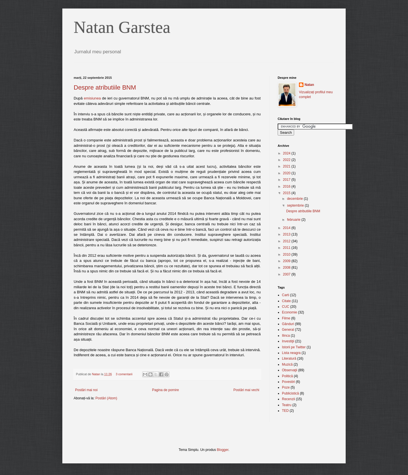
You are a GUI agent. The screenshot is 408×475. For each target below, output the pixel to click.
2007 (287, 274)
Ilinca (286, 336)
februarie (294, 220)
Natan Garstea (122, 27)
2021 (287, 166)
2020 (287, 173)
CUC (285, 307)
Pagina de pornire (165, 390)
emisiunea (92, 98)
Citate (286, 301)
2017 (287, 180)
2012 (287, 241)
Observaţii (289, 370)
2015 (287, 193)
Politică (287, 376)
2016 (287, 186)
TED (285, 411)
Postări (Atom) (106, 398)
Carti (285, 295)
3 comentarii (124, 374)
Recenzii (288, 399)
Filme (286, 318)
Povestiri (288, 382)
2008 (287, 268)
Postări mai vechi (246, 390)
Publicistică (290, 393)
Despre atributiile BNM (105, 87)
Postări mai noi (86, 390)
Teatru (286, 405)
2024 (287, 153)
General (288, 330)
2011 (287, 248)
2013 (287, 234)
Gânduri (288, 324)
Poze (286, 387)
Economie (289, 312)
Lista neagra (291, 353)
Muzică (287, 364)
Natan (96, 374)
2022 (287, 160)
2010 (287, 254)
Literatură (289, 359)
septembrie (296, 205)
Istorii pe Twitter (294, 347)
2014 (287, 228)
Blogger (222, 450)
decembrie (295, 199)
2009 (287, 261)
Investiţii (288, 341)
